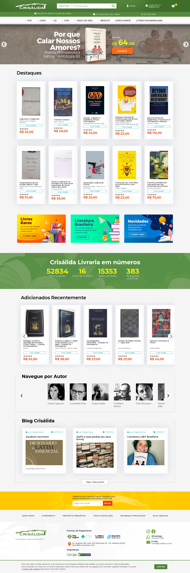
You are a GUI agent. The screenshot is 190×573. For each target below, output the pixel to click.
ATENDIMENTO (48, 516)
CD (54, 20)
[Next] (186, 44)
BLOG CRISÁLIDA (160, 516)
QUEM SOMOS (28, 516)
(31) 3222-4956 (148, 14)
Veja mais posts (95, 482)
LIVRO (41, 20)
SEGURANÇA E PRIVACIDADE (132, 516)
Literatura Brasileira (149, 20)
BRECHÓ (104, 20)
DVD (65, 20)
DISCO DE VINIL (83, 20)
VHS (28, 20)
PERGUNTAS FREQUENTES (74, 516)
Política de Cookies (31, 569)
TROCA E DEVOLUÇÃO (103, 516)
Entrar (131, 6)
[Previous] (4, 44)
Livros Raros (123, 20)
